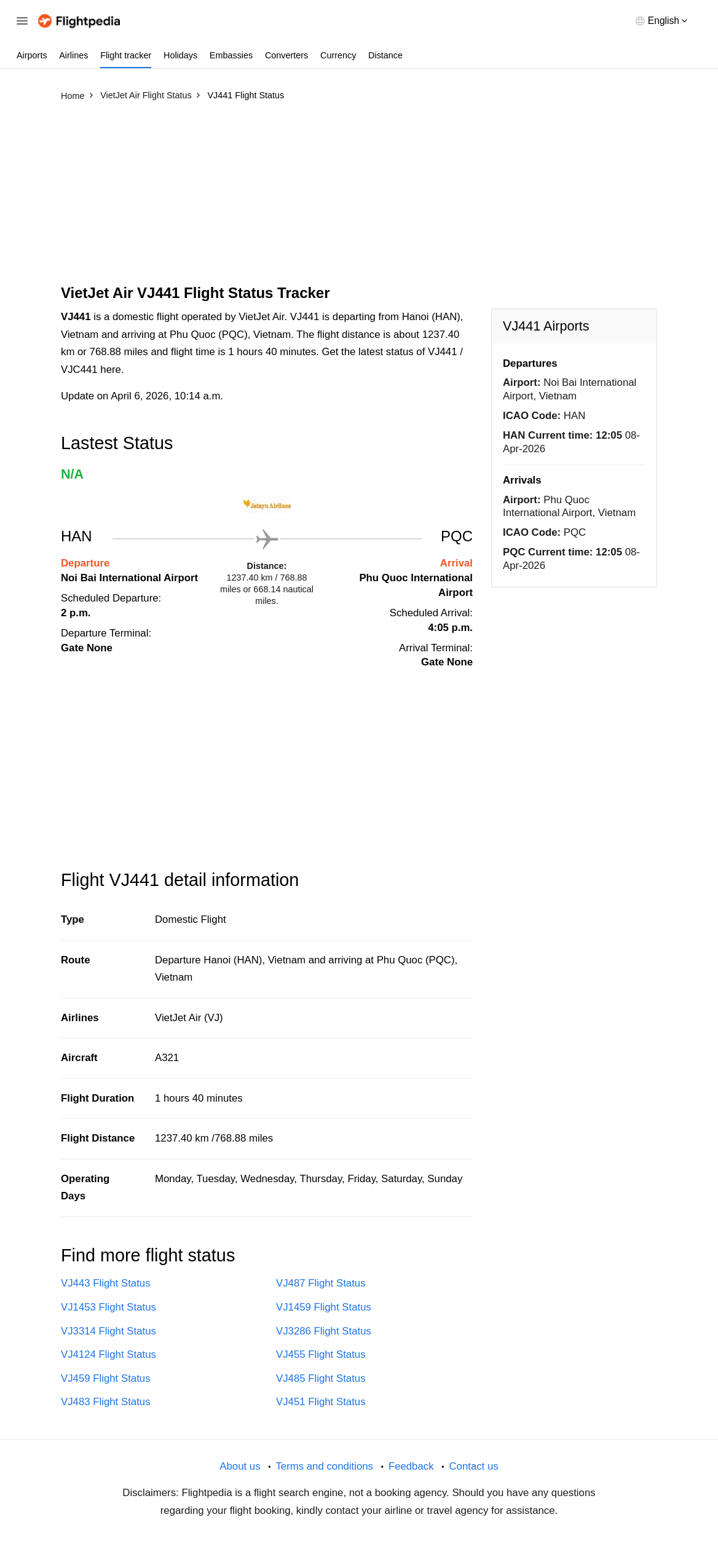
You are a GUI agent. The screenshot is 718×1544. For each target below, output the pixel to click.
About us (239, 1466)
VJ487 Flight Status (321, 1283)
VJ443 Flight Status (106, 1283)
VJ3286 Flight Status (323, 1331)
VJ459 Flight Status (106, 1378)
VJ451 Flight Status (321, 1402)
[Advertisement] (359, 198)
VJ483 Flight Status (106, 1402)
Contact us (473, 1466)
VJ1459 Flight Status (323, 1307)
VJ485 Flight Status (321, 1378)
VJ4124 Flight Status (108, 1354)
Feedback (411, 1466)
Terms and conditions (324, 1466)
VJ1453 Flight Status (108, 1307)
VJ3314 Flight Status (108, 1331)
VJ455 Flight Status (321, 1354)
